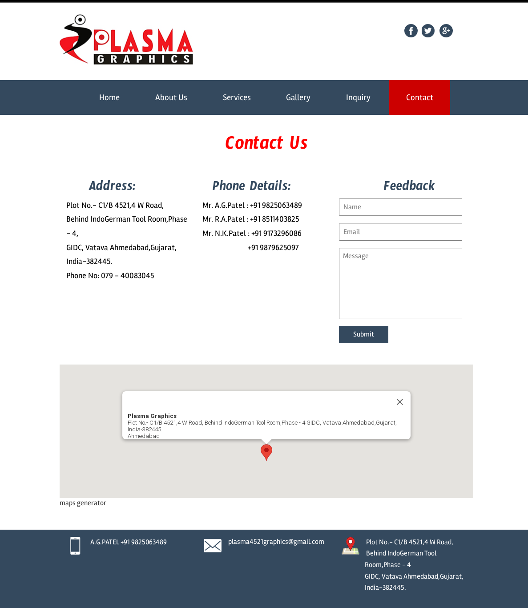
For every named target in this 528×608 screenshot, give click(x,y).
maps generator (83, 503)
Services (237, 97)
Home (109, 97)
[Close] (400, 402)
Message (400, 283)
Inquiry (358, 97)
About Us (171, 97)
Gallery (298, 97)
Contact (419, 97)
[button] (266, 452)
